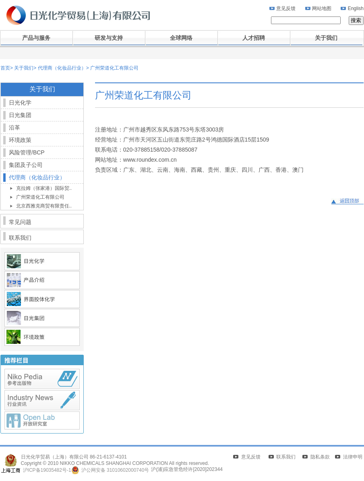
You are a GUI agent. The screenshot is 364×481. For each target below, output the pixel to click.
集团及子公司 (26, 165)
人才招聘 (253, 38)
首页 (5, 68)
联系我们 (20, 237)
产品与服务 (36, 38)
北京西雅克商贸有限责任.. (44, 206)
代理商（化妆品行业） (61, 68)
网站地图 (321, 8)
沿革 (14, 127)
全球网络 (181, 38)
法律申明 (352, 457)
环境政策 (20, 140)
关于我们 (326, 38)
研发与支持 (109, 38)
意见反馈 (286, 8)
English (356, 8)
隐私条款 (320, 457)
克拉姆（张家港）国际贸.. (44, 188)
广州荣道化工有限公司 (114, 68)
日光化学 (20, 102)
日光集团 (20, 115)
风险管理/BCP (27, 152)
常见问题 (20, 222)
